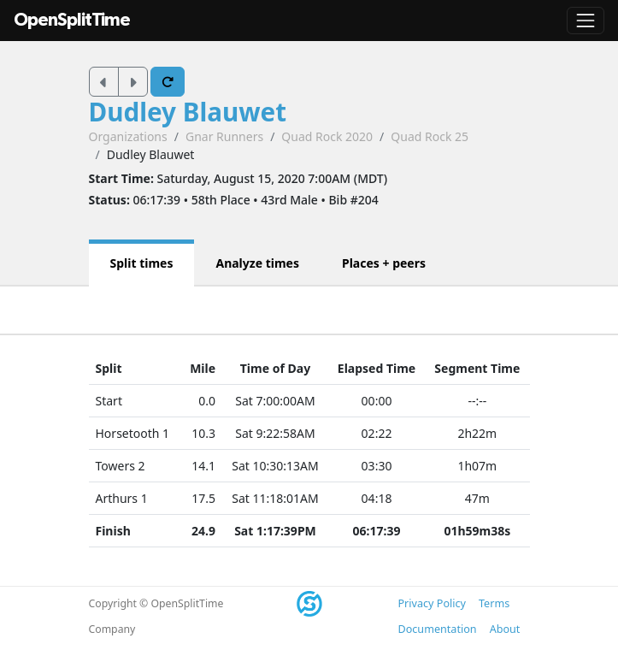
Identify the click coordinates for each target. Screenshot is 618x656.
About (505, 629)
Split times (142, 263)
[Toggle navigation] (585, 20)
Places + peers (384, 263)
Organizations (128, 136)
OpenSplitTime (72, 20)
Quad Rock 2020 (327, 136)
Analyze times (257, 263)
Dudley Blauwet (188, 111)
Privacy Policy (432, 603)
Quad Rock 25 (429, 136)
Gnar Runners (224, 136)
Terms (494, 603)
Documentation (437, 629)
